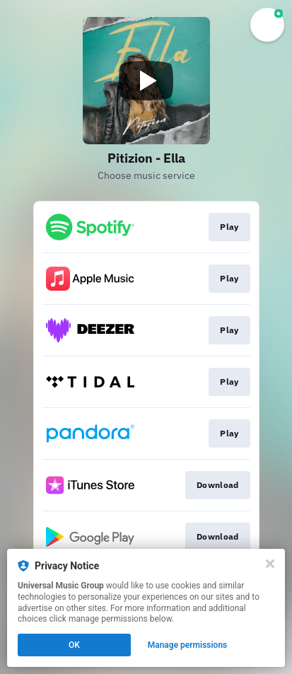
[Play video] (146, 80)
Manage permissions (188, 645)
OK (74, 645)
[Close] (270, 563)
